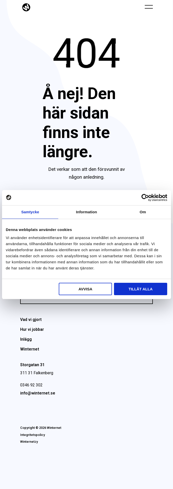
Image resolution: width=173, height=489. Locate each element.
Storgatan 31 (32, 364)
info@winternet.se (37, 393)
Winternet (29, 349)
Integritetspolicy (32, 435)
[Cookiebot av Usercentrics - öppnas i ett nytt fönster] (145, 197)
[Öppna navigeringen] (149, 7)
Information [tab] (86, 212)
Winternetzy (29, 442)
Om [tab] (143, 212)
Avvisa (85, 289)
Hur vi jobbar (32, 329)
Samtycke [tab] (30, 212)
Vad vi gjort (31, 319)
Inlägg (26, 339)
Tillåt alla (141, 289)
